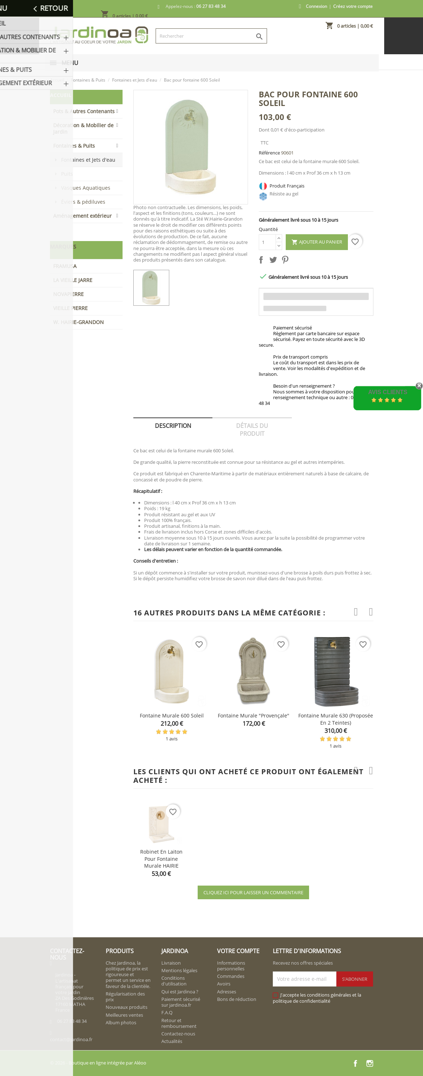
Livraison (171, 963)
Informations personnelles (231, 966)
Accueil (61, 95)
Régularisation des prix (125, 996)
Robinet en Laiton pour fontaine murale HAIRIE (161, 858)
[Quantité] (267, 242)
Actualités (171, 1041)
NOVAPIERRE (68, 294)
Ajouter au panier (316, 242)
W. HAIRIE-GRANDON (78, 322)
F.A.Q (167, 1012)
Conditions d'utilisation (174, 981)
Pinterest (286, 261)
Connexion (316, 6)
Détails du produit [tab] (252, 430)
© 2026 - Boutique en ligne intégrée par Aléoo (98, 1062)
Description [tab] (173, 426)
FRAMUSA (65, 266)
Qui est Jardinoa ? (179, 991)
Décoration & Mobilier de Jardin (83, 128)
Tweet (274, 261)
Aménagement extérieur (82, 215)
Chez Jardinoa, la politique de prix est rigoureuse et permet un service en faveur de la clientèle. (128, 974)
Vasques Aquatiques (85, 187)
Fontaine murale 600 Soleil (172, 715)
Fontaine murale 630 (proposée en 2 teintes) (335, 719)
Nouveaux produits (126, 1007)
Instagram (369, 1063)
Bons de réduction (236, 999)
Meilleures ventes (124, 1015)
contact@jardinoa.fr (71, 1039)
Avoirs (223, 983)
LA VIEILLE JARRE (72, 280)
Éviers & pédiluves (83, 201)
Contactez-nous (178, 1033)
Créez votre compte (353, 6)
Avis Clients (387, 392)
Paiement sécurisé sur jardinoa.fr (180, 1002)
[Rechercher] (211, 35)
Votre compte (238, 951)
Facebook (355, 1063)
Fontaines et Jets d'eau (88, 159)
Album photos (121, 1022)
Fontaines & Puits (74, 145)
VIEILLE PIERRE (70, 308)
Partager (262, 261)
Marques (63, 246)
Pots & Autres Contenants (84, 111)
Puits (67, 173)
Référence (269, 153)
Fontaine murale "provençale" (253, 715)
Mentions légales (179, 970)
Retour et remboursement (179, 1023)
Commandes (230, 976)
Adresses (226, 991)
